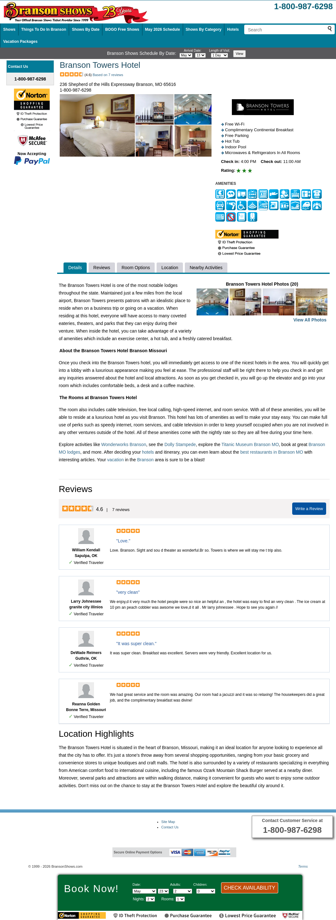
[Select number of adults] (182, 891)
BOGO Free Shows (122, 29)
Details (75, 267)
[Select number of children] (205, 891)
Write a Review (309, 508)
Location (169, 267)
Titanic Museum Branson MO (250, 444)
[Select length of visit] (219, 55)
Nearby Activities (206, 267)
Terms (303, 866)
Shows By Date (85, 29)
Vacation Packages (20, 41)
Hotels (233, 29)
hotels (148, 452)
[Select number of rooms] (180, 899)
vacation (115, 459)
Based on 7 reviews (108, 75)
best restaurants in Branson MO (271, 452)
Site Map (168, 822)
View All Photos (309, 319)
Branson (145, 459)
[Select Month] (144, 891)
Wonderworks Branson (123, 444)
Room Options (136, 267)
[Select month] (185, 55)
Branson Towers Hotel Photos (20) (262, 303)
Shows (9, 29)
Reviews (101, 267)
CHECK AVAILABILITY (249, 888)
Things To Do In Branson (43, 29)
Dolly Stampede (180, 444)
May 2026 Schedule (162, 29)
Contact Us (169, 827)
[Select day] (200, 55)
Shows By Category (204, 29)
